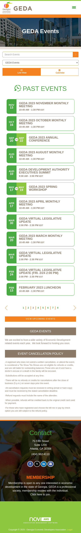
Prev (6, 308)
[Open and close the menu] (55, 7)
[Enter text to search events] (37, 54)
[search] (76, 54)
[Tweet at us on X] (37, 464)
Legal (69, 530)
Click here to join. (40, 494)
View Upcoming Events (40, 319)
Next (75, 308)
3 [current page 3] (33, 307)
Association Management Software (40, 520)
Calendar (59, 71)
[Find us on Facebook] (30, 464)
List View (21, 71)
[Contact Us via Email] (50, 464)
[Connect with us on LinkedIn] (44, 464)
